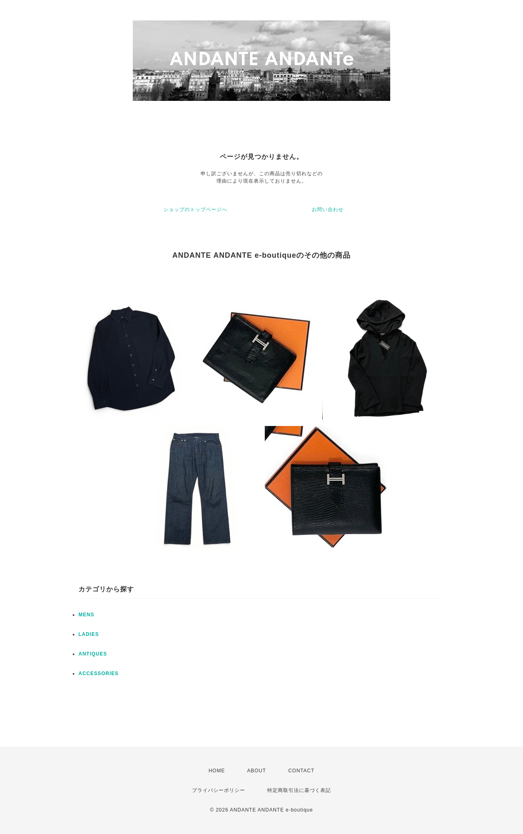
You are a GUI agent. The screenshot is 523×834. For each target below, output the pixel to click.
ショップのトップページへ (195, 209)
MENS (86, 615)
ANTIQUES (92, 654)
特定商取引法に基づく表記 (299, 790)
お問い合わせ (328, 209)
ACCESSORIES (98, 673)
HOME (216, 771)
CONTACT (301, 771)
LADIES (88, 634)
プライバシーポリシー (218, 790)
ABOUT (256, 771)
